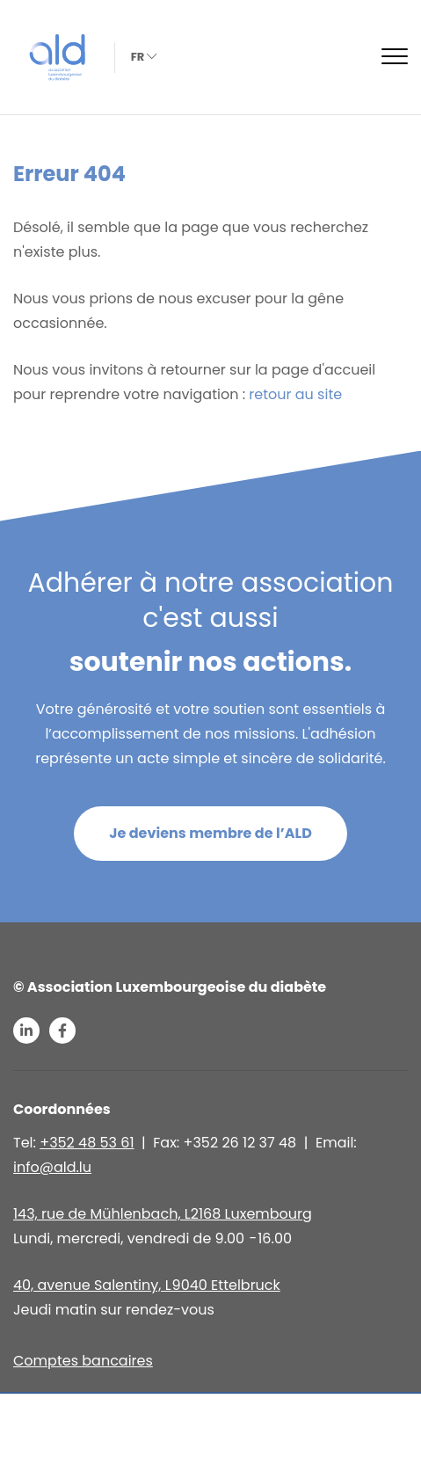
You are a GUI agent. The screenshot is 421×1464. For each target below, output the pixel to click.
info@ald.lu (52, 1167)
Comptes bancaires (83, 1361)
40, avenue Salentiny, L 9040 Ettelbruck (146, 1285)
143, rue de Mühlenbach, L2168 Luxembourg (162, 1214)
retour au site (295, 394)
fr (142, 56)
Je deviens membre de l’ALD (210, 833)
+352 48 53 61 (87, 1143)
